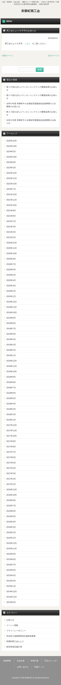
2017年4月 (11, 468)
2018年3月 (11, 409)
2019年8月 (11, 323)
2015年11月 (11, 548)
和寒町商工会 (30, 11)
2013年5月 (11, 602)
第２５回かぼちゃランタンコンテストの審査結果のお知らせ (31, 96)
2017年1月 (11, 484)
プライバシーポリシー (16, 631)
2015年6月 (11, 570)
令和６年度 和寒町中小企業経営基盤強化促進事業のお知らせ (31, 121)
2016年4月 (11, 522)
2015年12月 (11, 543)
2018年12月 (11, 361)
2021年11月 (11, 200)
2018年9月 (11, 377)
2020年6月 (11, 269)
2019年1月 (11, 355)
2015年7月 (11, 565)
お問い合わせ (23, 667)
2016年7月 (11, 506)
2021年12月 (11, 194)
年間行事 (34, 661)
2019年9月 (11, 318)
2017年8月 (11, 447)
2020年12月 (11, 243)
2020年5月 (11, 275)
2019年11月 (11, 307)
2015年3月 (11, 581)
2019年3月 (11, 345)
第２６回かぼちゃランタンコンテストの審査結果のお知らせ (31, 88)
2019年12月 (11, 302)
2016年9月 (11, 500)
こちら (27, 43)
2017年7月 (11, 452)
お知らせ (10, 620)
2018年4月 (11, 404)
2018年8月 (11, 382)
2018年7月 (11, 387)
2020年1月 (11, 296)
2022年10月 (11, 184)
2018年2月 (11, 414)
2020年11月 (11, 248)
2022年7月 (11, 189)
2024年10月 (11, 146)
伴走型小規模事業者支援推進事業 (21, 636)
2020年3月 (11, 286)
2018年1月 (11, 420)
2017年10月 (11, 436)
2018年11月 (11, 366)
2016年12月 (11, 489)
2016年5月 (11, 516)
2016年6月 (11, 511)
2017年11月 (11, 430)
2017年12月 (11, 425)
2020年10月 (11, 253)
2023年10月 (11, 157)
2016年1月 (11, 538)
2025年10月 (11, 141)
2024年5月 (11, 151)
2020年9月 (11, 259)
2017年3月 (11, 473)
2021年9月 (11, 210)
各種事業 (7, 661)
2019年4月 (11, 339)
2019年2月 (11, 350)
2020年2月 (11, 291)
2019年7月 (11, 328)
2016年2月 (11, 532)
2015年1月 (11, 586)
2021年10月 (11, 205)
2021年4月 (11, 227)
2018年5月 (11, 398)
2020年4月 (11, 280)
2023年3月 (11, 167)
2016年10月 (11, 495)
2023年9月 (11, 162)
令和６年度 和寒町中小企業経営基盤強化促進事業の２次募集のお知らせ (31, 105)
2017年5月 (11, 463)
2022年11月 (11, 178)
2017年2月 (11, 479)
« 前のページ (7, 55)
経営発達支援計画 (14, 647)
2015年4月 (11, 575)
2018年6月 (11, 393)
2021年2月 (11, 237)
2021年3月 (11, 232)
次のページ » (54, 55)
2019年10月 (11, 312)
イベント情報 (12, 625)
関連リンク (39, 667)
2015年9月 (11, 554)
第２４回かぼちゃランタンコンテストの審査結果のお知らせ (31, 113)
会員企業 (21, 661)
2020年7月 (11, 264)
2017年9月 (11, 441)
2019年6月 (11, 334)
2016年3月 (11, 527)
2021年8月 (11, 216)
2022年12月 (11, 173)
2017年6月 (11, 457)
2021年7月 (11, 221)
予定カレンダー (51, 661)
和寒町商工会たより (15, 641)
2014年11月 (11, 597)
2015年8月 (11, 559)
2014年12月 (11, 591)
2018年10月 (11, 371)
